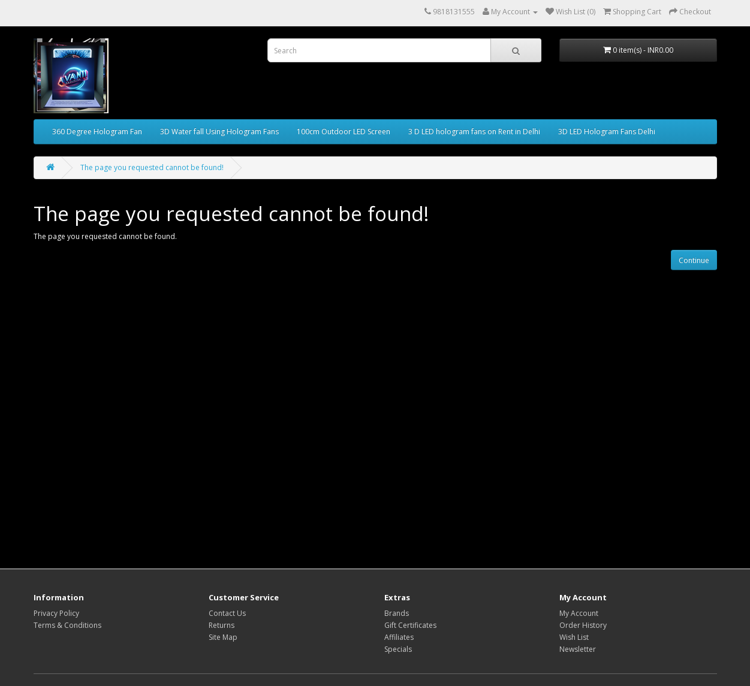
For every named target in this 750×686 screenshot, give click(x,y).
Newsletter (577, 649)
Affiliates (399, 637)
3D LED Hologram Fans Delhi (606, 131)
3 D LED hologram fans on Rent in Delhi (474, 131)
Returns (221, 625)
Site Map (223, 637)
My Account (578, 613)
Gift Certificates (410, 625)
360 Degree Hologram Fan (97, 131)
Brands (396, 613)
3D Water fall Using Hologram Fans (219, 131)
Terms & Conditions (67, 625)
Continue (694, 260)
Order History (583, 625)
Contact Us (227, 613)
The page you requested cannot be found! (152, 167)
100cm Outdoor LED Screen (343, 131)
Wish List (574, 637)
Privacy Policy (56, 613)
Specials (398, 649)
